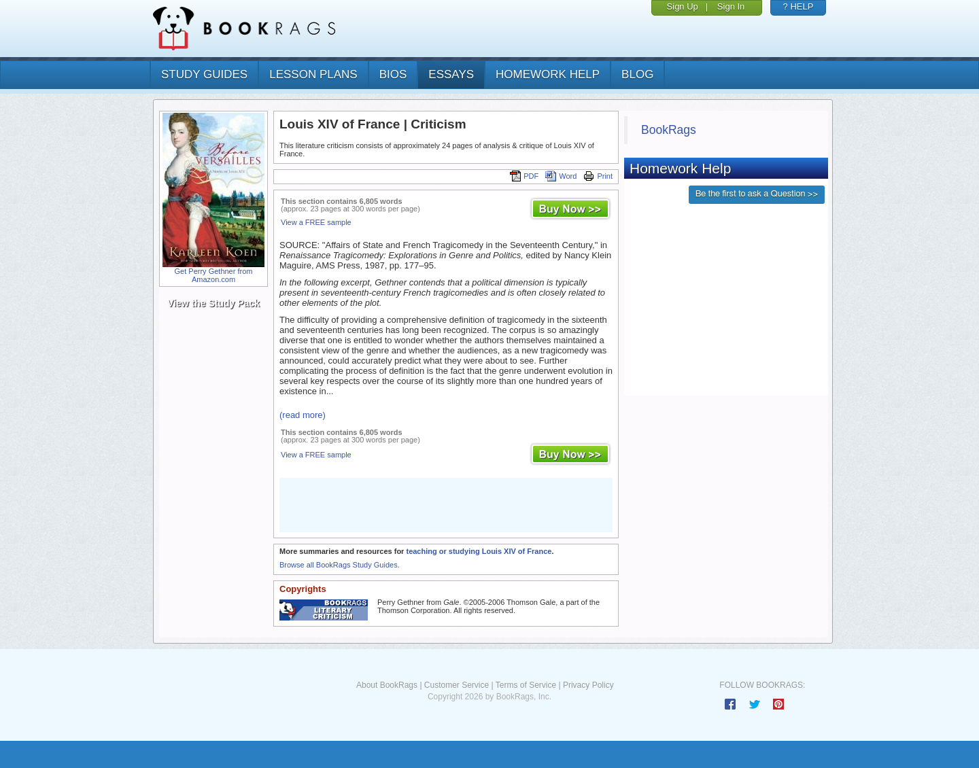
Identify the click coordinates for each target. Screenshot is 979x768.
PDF (524, 176)
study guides (204, 74)
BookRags (668, 130)
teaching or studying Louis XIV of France (478, 551)
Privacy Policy (588, 685)
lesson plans (313, 74)
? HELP (798, 6)
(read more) (302, 415)
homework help (548, 74)
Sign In (730, 6)
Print (598, 176)
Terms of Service (526, 685)
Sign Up (682, 6)
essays (451, 74)
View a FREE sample (316, 222)
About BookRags (386, 685)
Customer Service (456, 685)
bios (393, 74)
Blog (637, 74)
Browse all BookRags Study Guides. (339, 565)
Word (561, 176)
